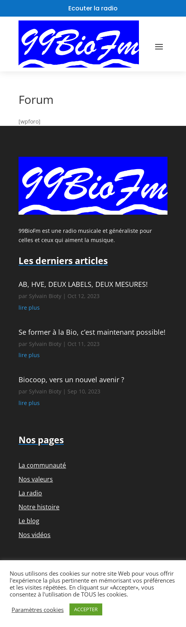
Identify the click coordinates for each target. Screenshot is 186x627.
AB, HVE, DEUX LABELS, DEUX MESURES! (83, 284)
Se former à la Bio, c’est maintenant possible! (92, 332)
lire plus (29, 307)
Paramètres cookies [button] (38, 609)
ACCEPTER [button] (86, 609)
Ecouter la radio (93, 8)
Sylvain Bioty (45, 296)
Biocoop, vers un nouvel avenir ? (71, 379)
